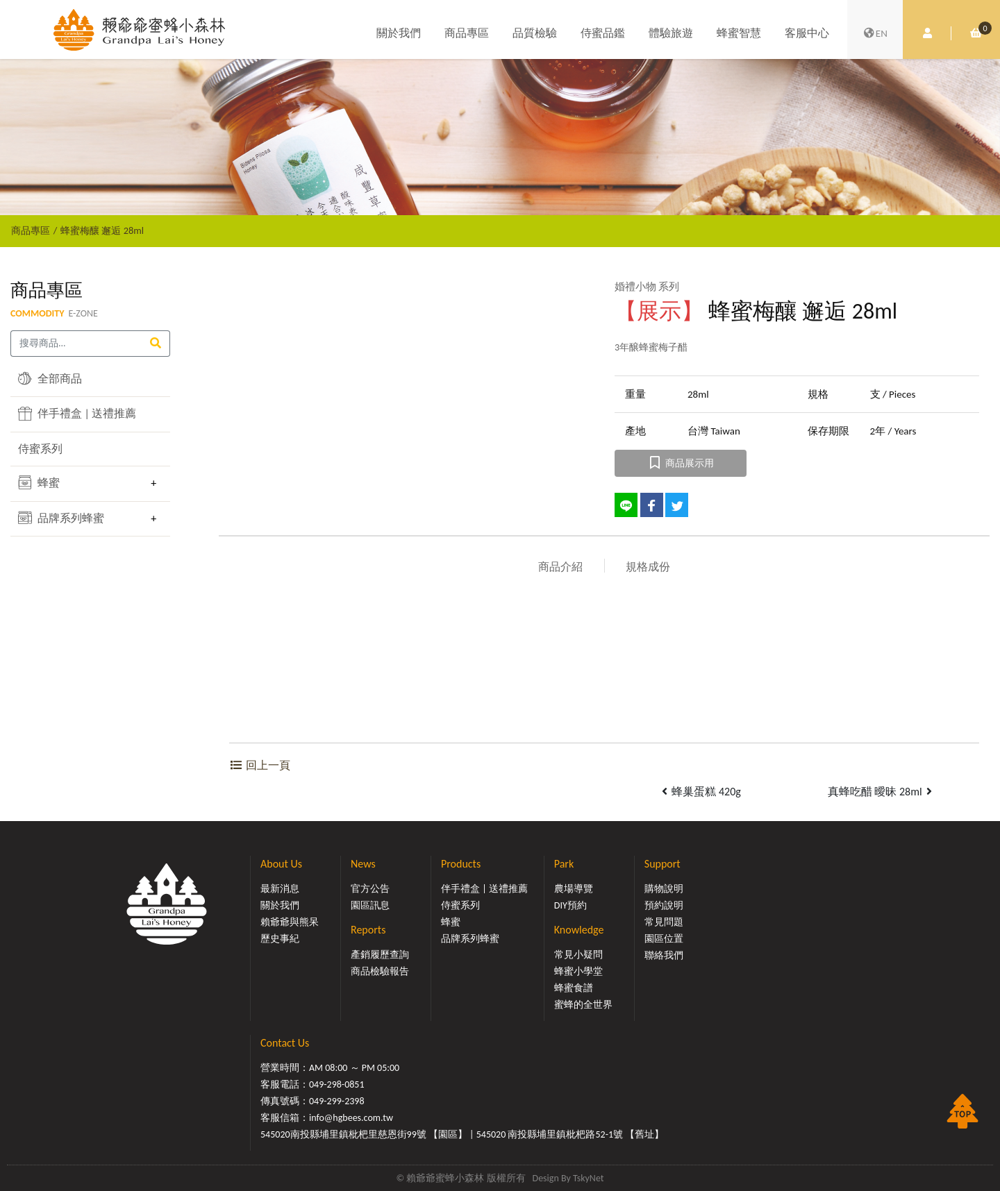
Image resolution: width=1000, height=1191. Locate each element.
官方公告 (370, 889)
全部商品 (50, 378)
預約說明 (663, 905)
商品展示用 (681, 463)
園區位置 (663, 939)
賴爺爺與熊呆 (289, 922)
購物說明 (663, 889)
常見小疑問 (578, 955)
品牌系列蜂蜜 (61, 518)
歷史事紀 (279, 939)
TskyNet (588, 1178)
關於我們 (398, 33)
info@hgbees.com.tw (351, 1118)
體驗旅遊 (671, 33)
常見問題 (663, 922)
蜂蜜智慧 (739, 33)
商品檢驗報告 (380, 971)
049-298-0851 (337, 1084)
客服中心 (807, 33)
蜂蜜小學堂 (578, 971)
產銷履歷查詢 (380, 955)
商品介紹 (560, 566)
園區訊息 (370, 905)
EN (875, 33)
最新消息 (279, 889)
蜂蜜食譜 (573, 988)
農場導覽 (573, 889)
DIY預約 (570, 905)
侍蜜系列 (40, 448)
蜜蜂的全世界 (583, 1005)
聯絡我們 (663, 955)
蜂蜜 (39, 482)
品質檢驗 (534, 33)
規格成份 (648, 566)
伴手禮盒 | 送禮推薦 (77, 414)
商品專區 (466, 33)
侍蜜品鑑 (603, 33)
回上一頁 (259, 765)
